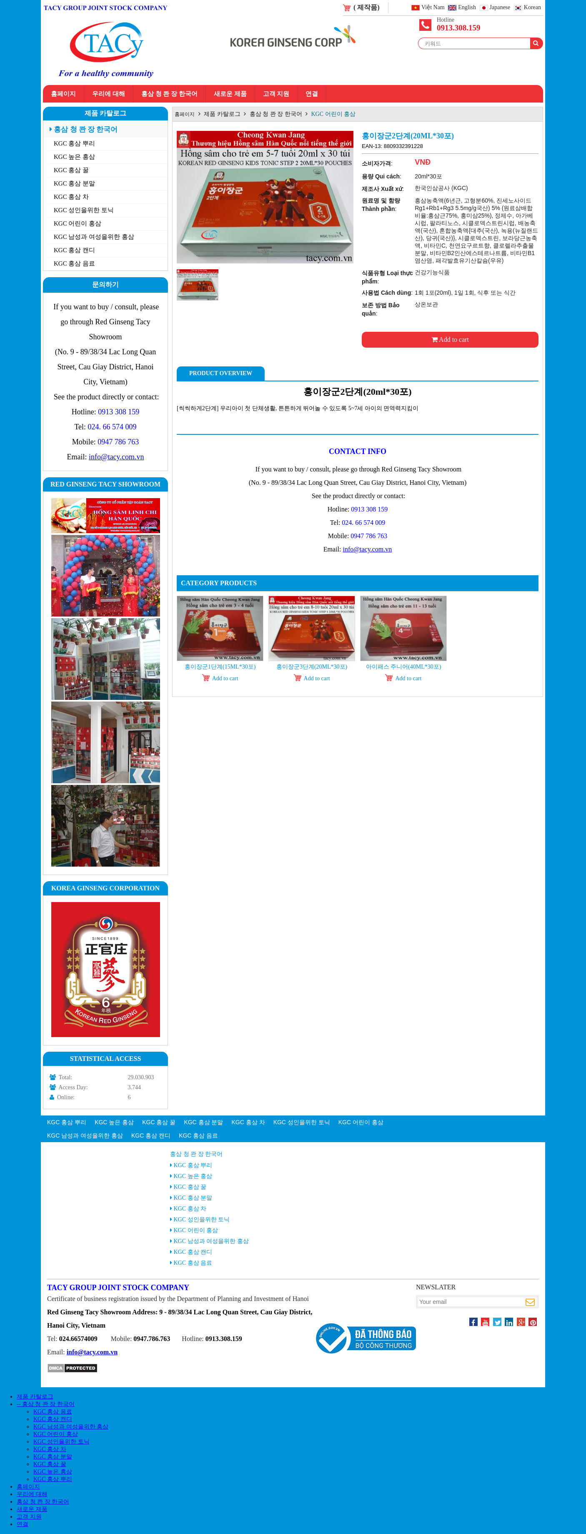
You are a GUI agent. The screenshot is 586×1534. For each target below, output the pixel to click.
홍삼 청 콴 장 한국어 (169, 93)
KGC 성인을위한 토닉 (84, 210)
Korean (532, 7)
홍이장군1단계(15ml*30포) (220, 667)
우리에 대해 (108, 93)
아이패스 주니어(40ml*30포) (403, 667)
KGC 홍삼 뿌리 (74, 143)
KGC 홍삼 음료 (74, 263)
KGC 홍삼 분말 (74, 183)
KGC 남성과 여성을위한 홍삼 (94, 236)
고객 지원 (276, 93)
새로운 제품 (230, 93)
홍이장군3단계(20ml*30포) (311, 667)
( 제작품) (366, 7)
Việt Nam (433, 7)
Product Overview (220, 373)
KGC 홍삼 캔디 (74, 250)
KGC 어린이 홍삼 (77, 223)
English (467, 7)
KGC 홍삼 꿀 (71, 170)
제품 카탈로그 (105, 113)
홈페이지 (63, 93)
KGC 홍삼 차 (71, 196)
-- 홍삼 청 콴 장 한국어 (46, 1404)
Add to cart (450, 339)
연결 (312, 93)
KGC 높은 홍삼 (74, 156)
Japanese (500, 7)
